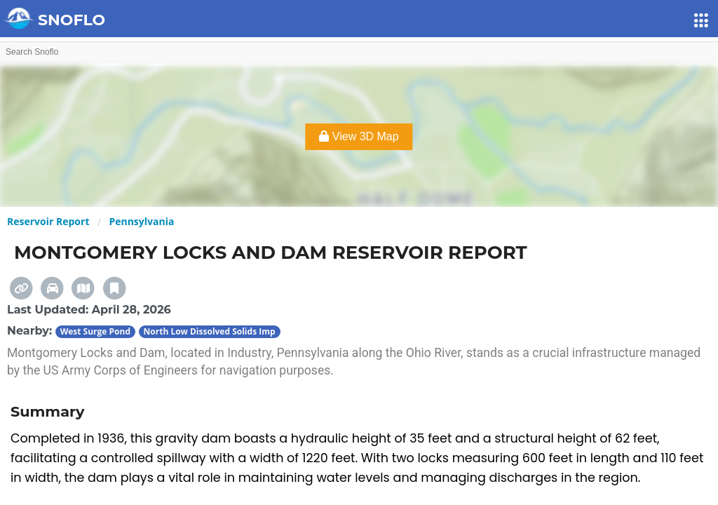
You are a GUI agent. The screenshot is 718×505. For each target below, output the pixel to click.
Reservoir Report (48, 221)
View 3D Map (358, 136)
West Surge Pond (95, 331)
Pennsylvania (141, 221)
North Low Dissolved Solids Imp (210, 331)
